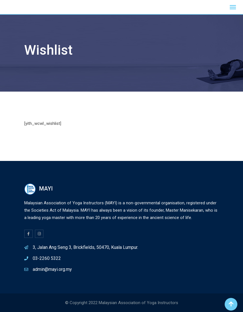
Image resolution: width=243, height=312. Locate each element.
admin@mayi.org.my (52, 269)
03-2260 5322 (47, 258)
